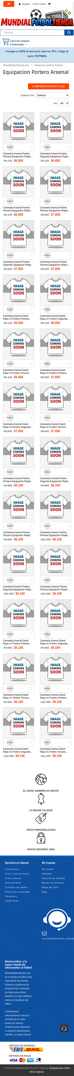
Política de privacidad (17, 892)
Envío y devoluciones (17, 874)
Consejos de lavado (16, 887)
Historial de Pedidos (53, 878)
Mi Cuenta (48, 869)
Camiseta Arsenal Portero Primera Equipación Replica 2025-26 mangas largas (54, 535)
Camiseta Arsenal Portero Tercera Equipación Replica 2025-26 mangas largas (54, 589)
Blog (44, 892)
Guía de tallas (13, 883)
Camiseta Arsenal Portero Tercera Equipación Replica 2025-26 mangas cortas (17, 535)
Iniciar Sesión (39, 4)
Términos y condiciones (12, 898)
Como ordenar (13, 878)
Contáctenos (12, 869)
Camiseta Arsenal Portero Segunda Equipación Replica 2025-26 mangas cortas (55, 481)
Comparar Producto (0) (48, 86)
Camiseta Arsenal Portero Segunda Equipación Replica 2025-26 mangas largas (18, 589)
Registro (26, 4)
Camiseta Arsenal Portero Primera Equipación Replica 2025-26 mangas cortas (17, 481)
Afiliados (47, 874)
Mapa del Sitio (50, 887)
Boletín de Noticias (53, 883)
